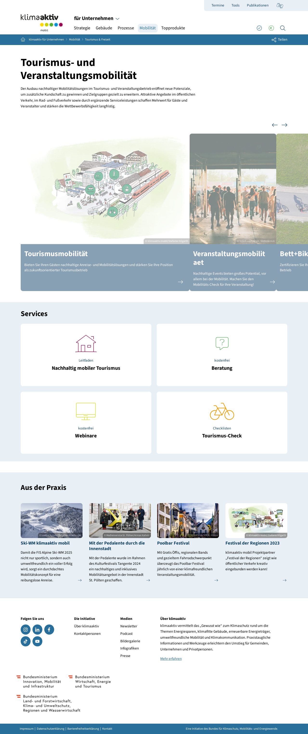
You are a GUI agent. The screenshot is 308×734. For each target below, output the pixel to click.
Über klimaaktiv (86, 626)
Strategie (82, 28)
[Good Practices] (259, 28)
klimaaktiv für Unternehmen (46, 39)
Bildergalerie (130, 641)
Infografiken (129, 648)
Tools (235, 5)
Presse (125, 655)
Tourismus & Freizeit (97, 39)
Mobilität (148, 28)
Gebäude (104, 28)
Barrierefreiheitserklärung (83, 728)
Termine (218, 5)
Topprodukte (173, 28)
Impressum (26, 728)
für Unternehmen (97, 18)
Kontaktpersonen (87, 633)
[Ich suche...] (282, 28)
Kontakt (107, 728)
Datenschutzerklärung (50, 728)
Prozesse (126, 28)
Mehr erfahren (171, 658)
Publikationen (258, 5)
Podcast (126, 633)
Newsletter (128, 626)
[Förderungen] (271, 28)
